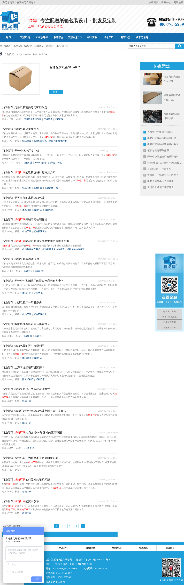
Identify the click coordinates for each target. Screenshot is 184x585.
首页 (19, 54)
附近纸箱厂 (27, 379)
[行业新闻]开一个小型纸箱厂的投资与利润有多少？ (33, 280)
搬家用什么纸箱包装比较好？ (162, 175)
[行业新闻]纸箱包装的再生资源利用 (23, 345)
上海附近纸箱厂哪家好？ (160, 187)
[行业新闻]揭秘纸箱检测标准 (24, 219)
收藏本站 (166, 2)
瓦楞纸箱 (18, 46)
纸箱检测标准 (40, 231)
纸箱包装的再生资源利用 (160, 181)
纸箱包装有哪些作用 (158, 150)
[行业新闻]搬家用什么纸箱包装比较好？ (26, 324)
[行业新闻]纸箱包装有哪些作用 (20, 259)
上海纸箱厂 (39, 46)
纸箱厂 (60, 162)
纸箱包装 (26, 141)
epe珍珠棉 (29, 448)
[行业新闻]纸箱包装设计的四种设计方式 (26, 389)
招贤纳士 (90, 548)
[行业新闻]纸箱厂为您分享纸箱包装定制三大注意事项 (34, 410)
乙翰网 (61, 582)
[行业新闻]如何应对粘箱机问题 (26, 479)
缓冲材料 (50, 46)
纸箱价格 (26, 188)
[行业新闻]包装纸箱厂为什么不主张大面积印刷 (30, 457)
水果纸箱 (26, 209)
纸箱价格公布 (51, 188)
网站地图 (178, 2)
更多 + (56, 91)
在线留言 (153, 2)
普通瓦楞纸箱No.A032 (64, 67)
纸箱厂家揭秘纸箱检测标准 (161, 138)
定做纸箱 (48, 119)
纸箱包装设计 (63, 46)
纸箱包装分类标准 (58, 141)
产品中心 (63, 548)
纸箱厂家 (59, 119)
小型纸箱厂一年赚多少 (159, 169)
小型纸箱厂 (39, 292)
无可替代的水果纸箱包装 (160, 132)
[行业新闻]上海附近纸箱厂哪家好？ (23, 367)
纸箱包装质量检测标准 (53, 249)
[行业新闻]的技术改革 (20, 501)
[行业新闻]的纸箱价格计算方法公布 (28, 172)
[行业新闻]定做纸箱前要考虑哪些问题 (24, 107)
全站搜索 (27, 54)
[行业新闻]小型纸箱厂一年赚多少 (22, 302)
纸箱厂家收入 (40, 314)
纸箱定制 (28, 46)
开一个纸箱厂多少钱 (45, 162)
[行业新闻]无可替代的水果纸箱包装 (23, 197)
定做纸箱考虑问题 (32, 119)
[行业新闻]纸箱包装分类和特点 (20, 129)
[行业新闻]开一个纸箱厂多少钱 (20, 150)
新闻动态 (116, 548)
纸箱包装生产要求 (31, 249)
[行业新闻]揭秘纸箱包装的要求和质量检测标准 (35, 241)
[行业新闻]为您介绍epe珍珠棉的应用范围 (32, 432)
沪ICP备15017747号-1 (99, 559)
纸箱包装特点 (40, 141)
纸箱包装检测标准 (76, 249)
